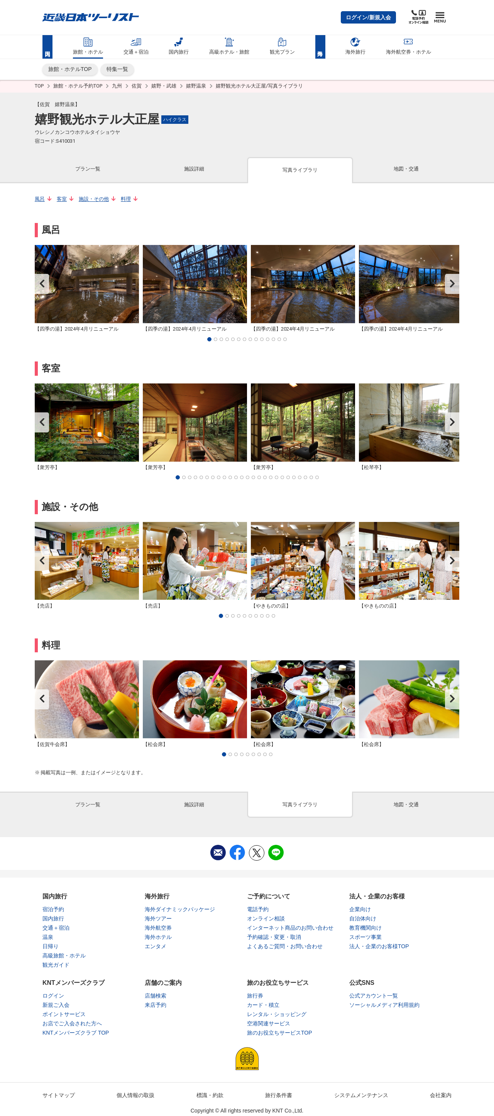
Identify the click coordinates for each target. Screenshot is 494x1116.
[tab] (88, 169)
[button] (368, 17)
